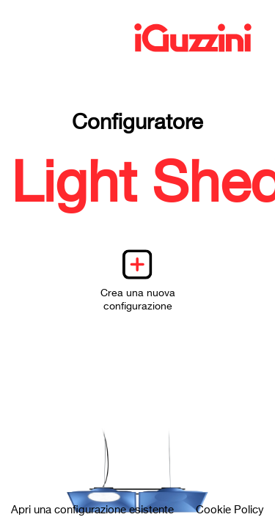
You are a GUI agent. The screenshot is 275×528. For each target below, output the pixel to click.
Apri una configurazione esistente (92, 510)
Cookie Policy (230, 510)
